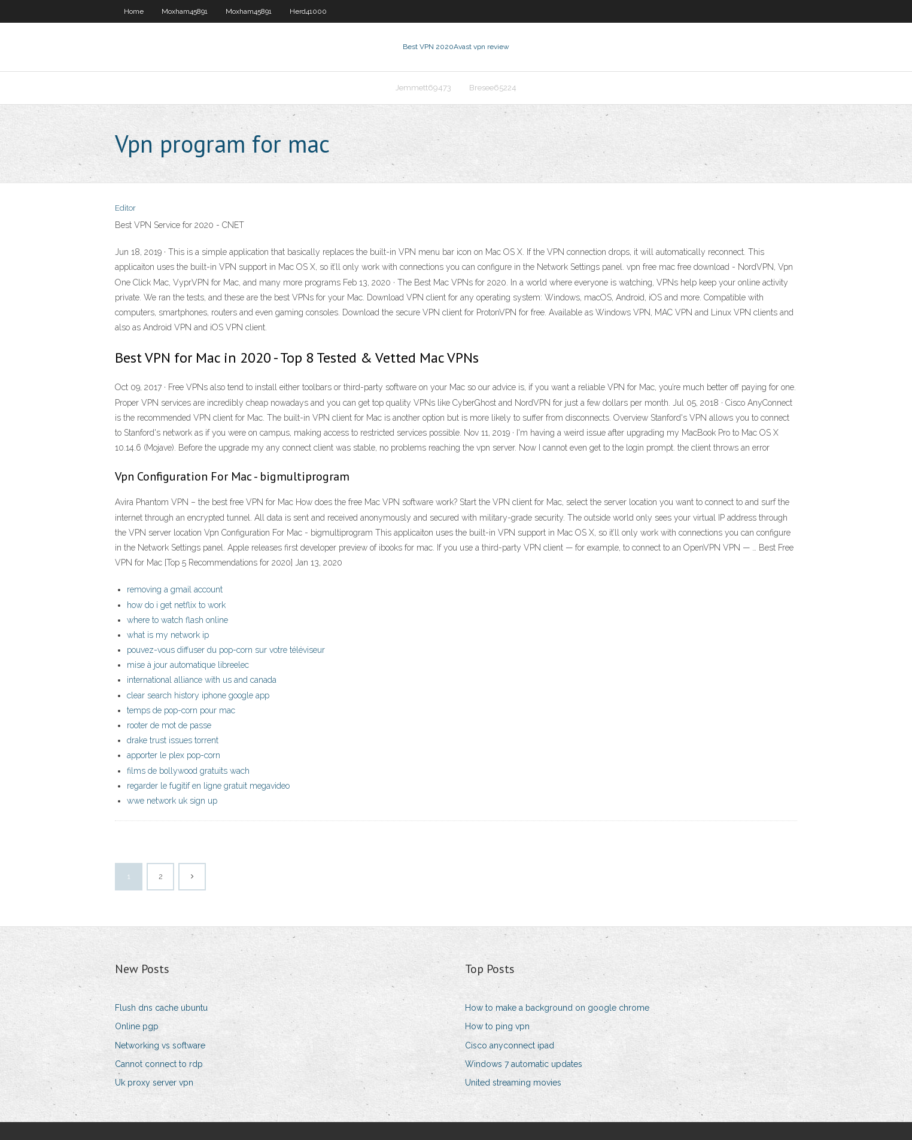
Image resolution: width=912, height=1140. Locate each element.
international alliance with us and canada (201, 680)
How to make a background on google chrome (557, 1008)
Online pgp (137, 1026)
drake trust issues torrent (172, 740)
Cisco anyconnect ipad (509, 1045)
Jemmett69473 (423, 87)
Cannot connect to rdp (159, 1064)
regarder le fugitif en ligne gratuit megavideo (208, 786)
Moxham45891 (185, 11)
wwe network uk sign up (172, 800)
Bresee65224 (492, 87)
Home (134, 11)
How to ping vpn (497, 1026)
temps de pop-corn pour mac (181, 710)
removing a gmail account (175, 589)
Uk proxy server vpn (154, 1082)
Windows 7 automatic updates (523, 1064)
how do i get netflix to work (176, 605)
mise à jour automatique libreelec (188, 665)
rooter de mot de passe (169, 725)
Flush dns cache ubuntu (161, 1008)
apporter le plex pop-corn (173, 755)
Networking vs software (160, 1045)
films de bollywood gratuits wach (188, 771)
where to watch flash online (177, 620)
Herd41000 (308, 11)
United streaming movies (513, 1082)
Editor (125, 207)
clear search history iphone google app (198, 695)
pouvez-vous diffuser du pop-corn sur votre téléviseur (226, 650)
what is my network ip (168, 635)
